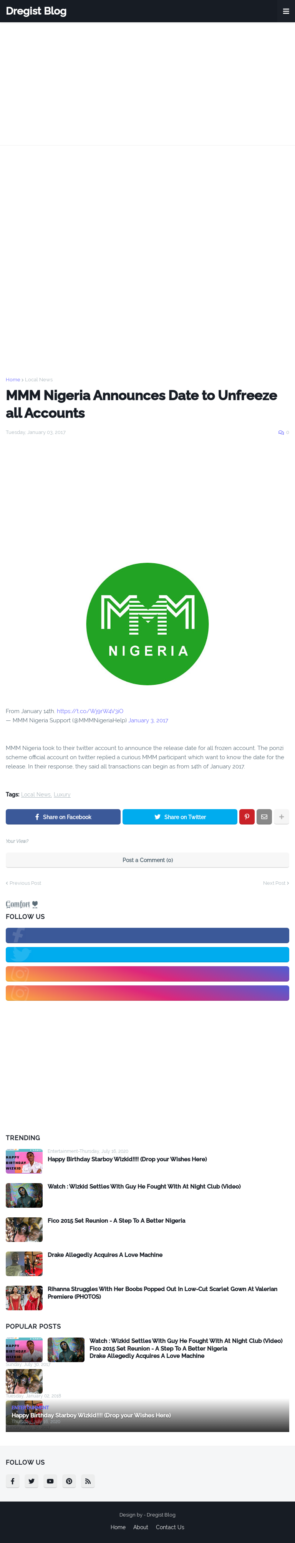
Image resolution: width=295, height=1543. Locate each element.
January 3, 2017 (148, 720)
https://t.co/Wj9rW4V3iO (90, 711)
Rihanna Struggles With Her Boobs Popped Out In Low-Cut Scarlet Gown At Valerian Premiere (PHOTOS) (162, 1293)
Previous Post (25, 883)
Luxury (62, 795)
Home (13, 379)
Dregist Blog (36, 11)
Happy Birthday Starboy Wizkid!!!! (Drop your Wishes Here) (127, 1159)
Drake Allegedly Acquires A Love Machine (105, 1255)
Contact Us (170, 1527)
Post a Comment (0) (148, 860)
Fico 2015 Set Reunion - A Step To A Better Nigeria (116, 1220)
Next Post (274, 883)
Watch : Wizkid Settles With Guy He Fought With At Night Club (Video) (144, 1186)
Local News (39, 379)
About (140, 1527)
